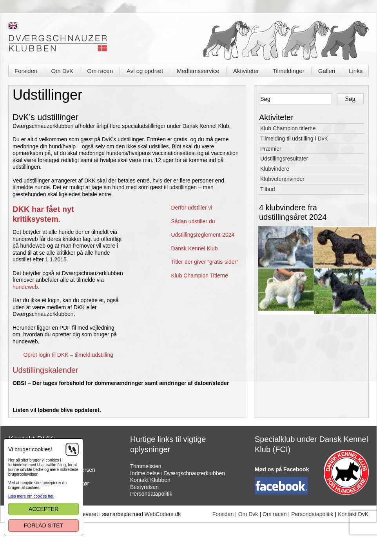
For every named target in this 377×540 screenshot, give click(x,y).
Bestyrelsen (144, 487)
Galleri (326, 71)
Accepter (43, 509)
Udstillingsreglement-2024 (202, 235)
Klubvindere (274, 169)
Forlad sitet (43, 525)
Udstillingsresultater (284, 158)
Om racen (100, 71)
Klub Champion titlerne (288, 128)
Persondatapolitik (151, 494)
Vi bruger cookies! (30, 449)
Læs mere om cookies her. (31, 496)
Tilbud (267, 189)
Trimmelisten (145, 466)
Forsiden (25, 71)
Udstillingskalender (45, 370)
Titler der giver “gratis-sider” (204, 262)
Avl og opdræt (145, 71)
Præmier (270, 149)
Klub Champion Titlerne (199, 275)
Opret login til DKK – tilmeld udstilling (68, 355)
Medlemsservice (198, 71)
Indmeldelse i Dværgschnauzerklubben (177, 473)
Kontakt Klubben (150, 480)
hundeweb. (26, 287)
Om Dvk (248, 514)
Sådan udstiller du (193, 221)
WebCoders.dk (163, 514)
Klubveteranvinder (282, 179)
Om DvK (62, 71)
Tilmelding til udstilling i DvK (294, 138)
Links (355, 71)
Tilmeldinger (288, 71)
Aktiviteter (246, 71)
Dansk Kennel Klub (194, 248)
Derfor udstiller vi (191, 207)
